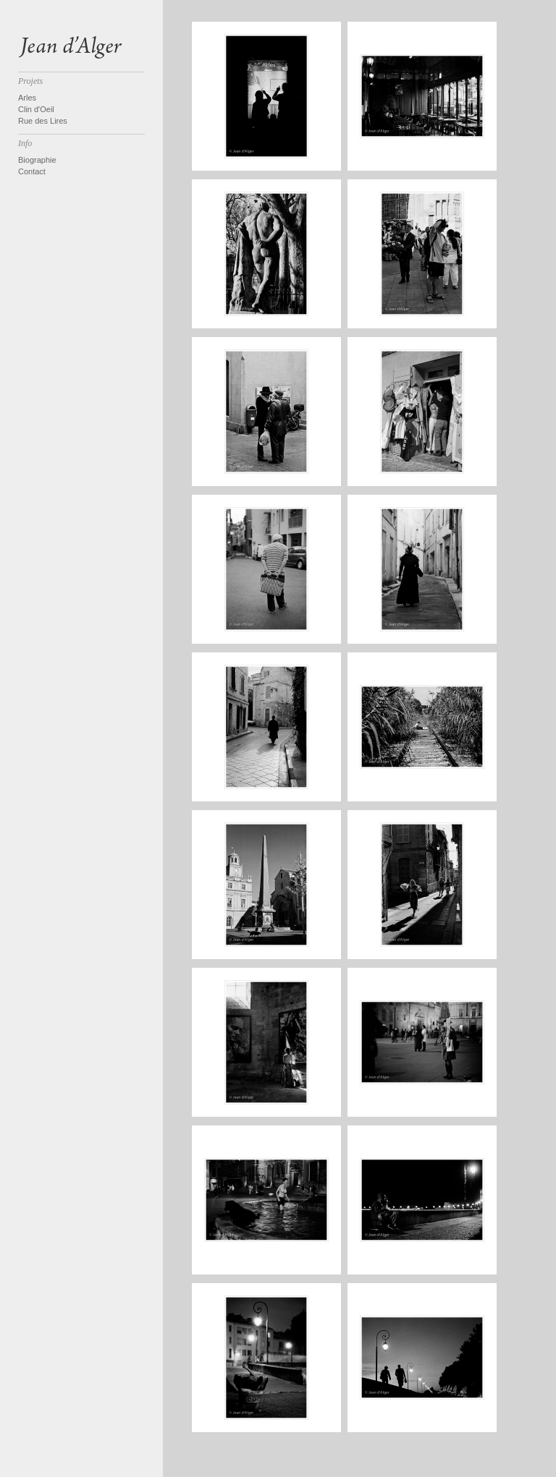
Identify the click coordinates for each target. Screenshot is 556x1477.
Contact (32, 171)
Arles (27, 97)
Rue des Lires (42, 120)
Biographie (37, 160)
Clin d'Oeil (36, 109)
